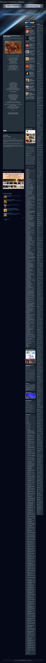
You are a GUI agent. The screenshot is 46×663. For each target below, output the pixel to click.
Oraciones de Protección (29, 191)
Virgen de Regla (39, 472)
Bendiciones (38, 96)
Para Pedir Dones (28, 276)
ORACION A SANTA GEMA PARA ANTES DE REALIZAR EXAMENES (31, 551)
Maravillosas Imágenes (28, 411)
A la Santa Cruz (39, 58)
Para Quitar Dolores (28, 301)
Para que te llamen (28, 342)
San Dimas (38, 292)
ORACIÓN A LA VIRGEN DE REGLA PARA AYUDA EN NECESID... (30, 554)
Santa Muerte (38, 413)
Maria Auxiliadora (39, 190)
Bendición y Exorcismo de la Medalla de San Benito (39, 98)
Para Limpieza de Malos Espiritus (30, 260)
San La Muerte (38, 332)
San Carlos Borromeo (39, 275)
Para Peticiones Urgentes (29, 286)
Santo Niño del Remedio (38, 435)
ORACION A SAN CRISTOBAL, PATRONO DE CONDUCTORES (31, 519)
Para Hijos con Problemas (29, 252)
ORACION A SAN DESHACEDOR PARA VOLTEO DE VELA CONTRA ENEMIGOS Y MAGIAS (32, 59)
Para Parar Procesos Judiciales (30, 274)
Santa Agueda (38, 373)
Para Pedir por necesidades (9, 38)
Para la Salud (28, 332)
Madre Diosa (38, 185)
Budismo (27, 169)
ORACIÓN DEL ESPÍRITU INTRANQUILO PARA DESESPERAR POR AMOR (32, 80)
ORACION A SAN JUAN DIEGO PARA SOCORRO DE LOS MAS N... (31, 514)
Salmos (27, 344)
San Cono (38, 288)
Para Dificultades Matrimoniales (30, 232)
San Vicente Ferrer (39, 370)
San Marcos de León (39, 339)
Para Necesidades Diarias (29, 265)
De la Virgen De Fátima (28, 407)
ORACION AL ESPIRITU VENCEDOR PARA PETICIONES (30, 496)
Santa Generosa (39, 390)
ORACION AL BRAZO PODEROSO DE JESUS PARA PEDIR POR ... (31, 556)
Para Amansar (28, 208)
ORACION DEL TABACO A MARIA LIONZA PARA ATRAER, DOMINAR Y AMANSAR (32, 31)
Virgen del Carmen (39, 501)
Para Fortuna (28, 249)
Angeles (38, 84)
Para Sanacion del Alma (29, 312)
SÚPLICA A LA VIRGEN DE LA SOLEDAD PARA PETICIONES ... (30, 462)
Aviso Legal (6, 219)
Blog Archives (33, 26)
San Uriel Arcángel (39, 367)
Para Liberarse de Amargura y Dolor (30, 257)
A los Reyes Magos (39, 69)
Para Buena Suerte (28, 216)
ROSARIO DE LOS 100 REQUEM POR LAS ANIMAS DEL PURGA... (31, 573)
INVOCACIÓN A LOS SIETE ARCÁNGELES (30, 512)
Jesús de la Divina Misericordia (39, 176)
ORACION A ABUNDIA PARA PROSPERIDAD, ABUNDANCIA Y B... (30, 522)
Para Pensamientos (28, 285)
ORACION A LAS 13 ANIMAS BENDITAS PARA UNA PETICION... (30, 544)
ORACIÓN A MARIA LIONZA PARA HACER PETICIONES (31, 464)
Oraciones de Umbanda (29, 193)
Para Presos (27, 288)
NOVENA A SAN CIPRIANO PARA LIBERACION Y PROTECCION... (30, 602)
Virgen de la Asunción (39, 473)
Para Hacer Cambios (29, 251)
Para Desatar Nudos (28, 227)
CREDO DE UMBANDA (30, 637)
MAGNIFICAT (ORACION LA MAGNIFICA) (30, 451)
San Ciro (38, 285)
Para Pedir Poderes (28, 282)
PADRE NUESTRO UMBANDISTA (29, 638)
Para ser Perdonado (28, 343)
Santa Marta (38, 402)
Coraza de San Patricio (40, 108)
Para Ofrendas (28, 271)
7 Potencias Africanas (39, 47)
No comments (7, 39)
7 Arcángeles (38, 42)
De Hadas (27, 403)
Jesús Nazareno (39, 168)
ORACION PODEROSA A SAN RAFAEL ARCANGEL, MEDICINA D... (30, 641)
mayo (28, 653)
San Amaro (38, 262)
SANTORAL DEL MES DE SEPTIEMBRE (29, 153)
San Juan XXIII (39, 326)
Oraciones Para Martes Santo (29, 376)
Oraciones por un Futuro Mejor (30, 196)
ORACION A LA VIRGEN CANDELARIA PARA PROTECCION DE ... (30, 510)
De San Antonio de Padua (29, 406)
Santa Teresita (38, 425)
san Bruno (38, 513)
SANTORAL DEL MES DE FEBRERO (30, 159)
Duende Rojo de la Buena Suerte (39, 139)
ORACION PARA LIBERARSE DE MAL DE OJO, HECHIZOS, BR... (31, 539)
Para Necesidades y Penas (29, 267)
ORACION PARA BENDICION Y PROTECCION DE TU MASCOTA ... (31, 604)
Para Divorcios (28, 234)
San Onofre (38, 350)
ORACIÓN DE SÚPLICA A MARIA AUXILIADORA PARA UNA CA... (31, 492)
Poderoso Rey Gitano (39, 240)
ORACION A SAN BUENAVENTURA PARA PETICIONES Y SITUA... (30, 436)
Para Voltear (27, 327)
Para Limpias (28, 259)
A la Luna (38, 55)
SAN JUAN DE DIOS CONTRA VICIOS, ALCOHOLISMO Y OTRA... (31, 648)
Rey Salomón (38, 245)
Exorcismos (27, 175)
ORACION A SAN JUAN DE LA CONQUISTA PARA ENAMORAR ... (31, 612)
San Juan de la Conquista (39, 329)
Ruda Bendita (38, 251)
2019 (27, 417)
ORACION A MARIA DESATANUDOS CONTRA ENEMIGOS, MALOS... (30, 607)
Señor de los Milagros (39, 448)
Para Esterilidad (28, 246)
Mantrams (27, 177)
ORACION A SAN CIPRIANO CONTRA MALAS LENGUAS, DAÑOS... (31, 614)
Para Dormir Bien (28, 236)
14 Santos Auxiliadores (39, 28)
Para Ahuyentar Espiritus (29, 204)
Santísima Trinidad (39, 442)
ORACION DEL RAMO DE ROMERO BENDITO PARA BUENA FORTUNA (30, 588)
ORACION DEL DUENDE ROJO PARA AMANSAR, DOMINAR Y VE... (31, 433)
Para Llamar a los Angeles (29, 262)
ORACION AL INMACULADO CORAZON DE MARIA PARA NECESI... (31, 547)
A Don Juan (38, 49)
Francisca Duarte (39, 158)
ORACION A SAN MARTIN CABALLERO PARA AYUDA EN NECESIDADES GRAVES (11, 36)
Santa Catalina (38, 379)
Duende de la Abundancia (38, 141)
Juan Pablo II (38, 177)
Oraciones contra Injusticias (29, 186)
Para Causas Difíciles (29, 219)
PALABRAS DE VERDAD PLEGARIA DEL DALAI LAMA (31, 442)
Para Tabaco (28, 320)
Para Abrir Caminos (28, 200)
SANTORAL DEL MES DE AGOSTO (30, 151)
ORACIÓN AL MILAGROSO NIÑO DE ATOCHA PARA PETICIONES (30, 480)
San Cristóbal (38, 289)
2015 (27, 420)
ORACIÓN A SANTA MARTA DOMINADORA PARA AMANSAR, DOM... (30, 466)
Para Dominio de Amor (29, 235)
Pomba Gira (38, 242)
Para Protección (28, 294)
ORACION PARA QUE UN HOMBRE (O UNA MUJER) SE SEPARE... (31, 568)
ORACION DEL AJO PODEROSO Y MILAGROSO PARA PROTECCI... (31, 580)
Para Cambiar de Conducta (29, 217)
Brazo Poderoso (39, 100)
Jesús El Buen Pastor (39, 165)
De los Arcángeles (28, 410)
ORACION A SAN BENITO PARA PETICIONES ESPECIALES (31, 498)
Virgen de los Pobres (39, 495)
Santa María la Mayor (39, 411)
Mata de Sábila (39, 196)
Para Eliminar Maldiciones (29, 238)
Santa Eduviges (39, 382)
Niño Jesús (38, 206)
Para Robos (27, 307)
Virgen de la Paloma (39, 481)
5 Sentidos (38, 40)
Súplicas (27, 346)
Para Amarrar (28, 209)
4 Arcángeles (38, 36)
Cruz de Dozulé (39, 121)
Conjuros (27, 172)
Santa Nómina (38, 416)
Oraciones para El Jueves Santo (29, 377)
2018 (27, 418)
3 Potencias (38, 35)
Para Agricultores (28, 203)
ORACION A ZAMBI (29, 627)
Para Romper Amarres (29, 308)
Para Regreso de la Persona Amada (30, 306)
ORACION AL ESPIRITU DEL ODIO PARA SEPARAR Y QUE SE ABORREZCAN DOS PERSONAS (32, 38)
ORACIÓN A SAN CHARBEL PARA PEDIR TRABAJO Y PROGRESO (30, 590)
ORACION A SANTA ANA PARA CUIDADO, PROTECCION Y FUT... (31, 624)
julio (27, 429)
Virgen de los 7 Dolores (40, 491)
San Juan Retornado (39, 324)
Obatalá (38, 227)
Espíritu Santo (38, 154)
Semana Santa (27, 380)
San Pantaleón (38, 354)
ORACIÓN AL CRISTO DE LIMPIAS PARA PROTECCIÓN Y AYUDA (31, 500)
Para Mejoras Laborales (29, 263)
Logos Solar (38, 183)
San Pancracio (38, 353)
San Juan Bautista (39, 318)
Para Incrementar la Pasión (29, 253)
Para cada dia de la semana (29, 328)
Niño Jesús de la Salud (39, 209)
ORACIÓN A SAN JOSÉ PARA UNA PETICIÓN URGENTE (30, 476)
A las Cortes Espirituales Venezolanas (38, 63)
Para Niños (27, 268)
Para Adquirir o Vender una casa (30, 202)
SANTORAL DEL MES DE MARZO (30, 161)
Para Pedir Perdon (28, 281)
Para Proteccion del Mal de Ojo (30, 292)
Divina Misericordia (39, 127)
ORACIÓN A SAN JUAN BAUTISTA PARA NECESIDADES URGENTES (31, 563)
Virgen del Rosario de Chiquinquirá (39, 507)
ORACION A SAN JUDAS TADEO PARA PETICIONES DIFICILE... (31, 621)
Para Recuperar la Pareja (29, 304)
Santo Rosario (38, 437)
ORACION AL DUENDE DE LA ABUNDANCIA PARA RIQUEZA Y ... (30, 440)
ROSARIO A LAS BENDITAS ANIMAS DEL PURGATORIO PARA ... (31, 571)
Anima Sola (38, 87)
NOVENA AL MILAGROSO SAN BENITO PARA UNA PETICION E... (31, 508)
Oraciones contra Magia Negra (30, 187)
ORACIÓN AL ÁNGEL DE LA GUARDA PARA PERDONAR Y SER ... (31, 447)
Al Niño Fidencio (39, 75)
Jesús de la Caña (39, 174)
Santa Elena (38, 383)
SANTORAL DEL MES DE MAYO (30, 147)
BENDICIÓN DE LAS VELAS (30, 483)
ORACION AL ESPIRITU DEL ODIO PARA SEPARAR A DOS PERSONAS (32, 51)
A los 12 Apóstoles (39, 65)
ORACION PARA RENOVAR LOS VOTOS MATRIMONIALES (31, 523)
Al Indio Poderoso (39, 74)
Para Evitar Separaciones (29, 247)
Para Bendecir (28, 214)
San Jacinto (38, 311)
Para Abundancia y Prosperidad (30, 201)
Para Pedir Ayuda (28, 275)
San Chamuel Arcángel (39, 278)
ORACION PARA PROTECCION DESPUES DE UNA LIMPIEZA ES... (31, 537)
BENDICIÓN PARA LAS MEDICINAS (30, 484)
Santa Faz (38, 386)
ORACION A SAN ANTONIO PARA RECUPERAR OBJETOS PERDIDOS (30, 503)
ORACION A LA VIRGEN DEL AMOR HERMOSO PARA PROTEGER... (30, 487)
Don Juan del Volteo (39, 135)
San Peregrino (38, 358)
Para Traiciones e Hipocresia (29, 322)
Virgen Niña (38, 462)
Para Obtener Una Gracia (29, 269)
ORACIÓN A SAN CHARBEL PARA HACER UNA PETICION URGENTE (31, 595)
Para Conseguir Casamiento (29, 224)
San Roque (38, 363)
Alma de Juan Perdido (39, 78)
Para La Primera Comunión (29, 254)
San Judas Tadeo (39, 331)
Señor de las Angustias (39, 446)
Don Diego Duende (39, 130)
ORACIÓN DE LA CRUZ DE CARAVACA (30, 445)
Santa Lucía (38, 399)
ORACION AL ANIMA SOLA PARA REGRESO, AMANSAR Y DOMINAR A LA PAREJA (32, 45)
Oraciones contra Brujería (29, 184)
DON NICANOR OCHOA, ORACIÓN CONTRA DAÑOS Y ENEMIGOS (31, 87)
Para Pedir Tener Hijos (29, 283)
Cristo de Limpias (39, 118)
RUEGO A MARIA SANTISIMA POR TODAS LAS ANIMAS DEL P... (30, 600)
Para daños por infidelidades (29, 329)
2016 (27, 419)
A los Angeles (38, 66)
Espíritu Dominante (39, 151)
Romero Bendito (39, 248)
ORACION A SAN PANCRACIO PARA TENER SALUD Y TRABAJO (31, 471)
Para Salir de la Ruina (29, 310)
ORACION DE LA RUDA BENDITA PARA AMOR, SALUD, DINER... (30, 585)
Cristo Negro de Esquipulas (39, 115)
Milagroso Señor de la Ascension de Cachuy (39, 199)
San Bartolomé (39, 268)
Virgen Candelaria (39, 455)
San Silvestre (38, 366)
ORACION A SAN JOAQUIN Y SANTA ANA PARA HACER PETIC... (30, 528)
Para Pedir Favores (28, 277)
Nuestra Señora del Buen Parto (39, 221)
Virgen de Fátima (39, 467)
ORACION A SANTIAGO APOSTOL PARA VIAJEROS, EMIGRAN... (31, 566)
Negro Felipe (38, 203)
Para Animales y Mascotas (29, 212)
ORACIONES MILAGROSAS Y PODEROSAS (9, 199)
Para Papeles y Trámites (29, 273)
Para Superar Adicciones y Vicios (30, 319)
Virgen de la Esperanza (40, 477)
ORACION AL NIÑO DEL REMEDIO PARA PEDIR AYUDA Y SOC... (30, 542)
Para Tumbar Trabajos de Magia (30, 323)
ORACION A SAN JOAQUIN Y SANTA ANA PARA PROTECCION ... (30, 526)
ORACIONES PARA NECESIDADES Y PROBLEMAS (10, 208)
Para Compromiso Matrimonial (30, 223)
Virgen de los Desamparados (39, 493)
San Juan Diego (39, 321)
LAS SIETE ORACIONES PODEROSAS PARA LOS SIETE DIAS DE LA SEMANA (32, 94)
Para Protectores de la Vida (29, 297)
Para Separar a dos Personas (30, 317)
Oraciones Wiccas (28, 182)
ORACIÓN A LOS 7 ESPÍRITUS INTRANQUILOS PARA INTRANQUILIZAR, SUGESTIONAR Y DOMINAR (32, 66)
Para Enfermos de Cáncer (29, 243)
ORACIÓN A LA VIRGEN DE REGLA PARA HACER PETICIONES (30, 559)
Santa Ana (38, 374)
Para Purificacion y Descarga (29, 299)
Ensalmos (27, 174)
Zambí (37, 512)
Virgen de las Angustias (40, 485)
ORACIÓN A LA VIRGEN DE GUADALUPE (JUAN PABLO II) (31, 459)
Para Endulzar (28, 241)
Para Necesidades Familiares (30, 266)
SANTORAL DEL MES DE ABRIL (30, 162)
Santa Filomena (39, 387)
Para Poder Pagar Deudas (29, 287)
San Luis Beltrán (39, 335)
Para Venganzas (28, 324)
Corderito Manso (39, 110)
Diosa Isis (38, 126)
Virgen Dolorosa (39, 458)
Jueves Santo (27, 368)
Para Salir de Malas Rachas (29, 309)
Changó (38, 103)
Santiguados (27, 345)
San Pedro (38, 357)
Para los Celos (28, 333)
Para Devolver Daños (29, 231)
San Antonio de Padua (39, 266)
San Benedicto (38, 269)
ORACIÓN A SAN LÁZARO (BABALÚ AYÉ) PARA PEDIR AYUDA (31, 489)
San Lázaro (38, 338)
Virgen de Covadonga (39, 465)
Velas (27, 347)
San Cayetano (38, 277)
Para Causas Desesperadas (29, 218)
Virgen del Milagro (39, 502)
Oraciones (27, 178)
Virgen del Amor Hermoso (39, 497)
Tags (29, 26)
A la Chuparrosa (39, 54)
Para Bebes (27, 213)
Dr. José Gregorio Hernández (39, 137)
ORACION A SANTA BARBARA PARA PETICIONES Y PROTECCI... (31, 609)
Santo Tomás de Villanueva (39, 439)
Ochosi (38, 228)
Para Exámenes (28, 248)
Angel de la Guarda (39, 83)
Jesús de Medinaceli (39, 171)
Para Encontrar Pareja (29, 239)
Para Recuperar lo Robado (29, 305)
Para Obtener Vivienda (29, 270)
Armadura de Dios (39, 93)
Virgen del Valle (39, 509)
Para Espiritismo (28, 244)
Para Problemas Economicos (15, 38)
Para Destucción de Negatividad (30, 230)
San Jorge (38, 315)
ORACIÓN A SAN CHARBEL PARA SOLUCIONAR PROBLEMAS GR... (30, 592)
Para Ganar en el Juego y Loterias (30, 250)
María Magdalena (39, 193)
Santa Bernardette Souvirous (39, 376)
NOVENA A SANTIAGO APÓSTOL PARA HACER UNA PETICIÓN (31, 561)
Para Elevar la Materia (29, 237)
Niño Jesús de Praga (39, 207)
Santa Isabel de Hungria (39, 394)
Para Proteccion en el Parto (29, 293)
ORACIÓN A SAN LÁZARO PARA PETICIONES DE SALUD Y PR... (31, 494)
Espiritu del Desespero (39, 149)
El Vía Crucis (27, 367)
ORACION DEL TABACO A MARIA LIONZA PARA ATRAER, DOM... (30, 626)
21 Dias (38, 32)
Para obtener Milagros (29, 338)
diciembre (28, 423)
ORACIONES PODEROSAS (22, 660)
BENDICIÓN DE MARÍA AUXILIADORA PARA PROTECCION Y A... (30, 505)
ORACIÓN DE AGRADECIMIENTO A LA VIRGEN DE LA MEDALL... (30, 431)
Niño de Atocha (39, 211)
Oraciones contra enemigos (29, 190)
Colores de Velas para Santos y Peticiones (39, 105)
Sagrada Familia (39, 252)
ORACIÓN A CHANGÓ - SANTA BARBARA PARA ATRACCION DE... (31, 453)
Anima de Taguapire (39, 88)
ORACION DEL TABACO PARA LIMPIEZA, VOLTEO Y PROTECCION (32, 73)
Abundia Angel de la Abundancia (39, 71)
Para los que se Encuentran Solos (30, 336)
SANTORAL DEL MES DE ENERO (30, 158)
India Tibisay (38, 162)
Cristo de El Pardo (39, 117)
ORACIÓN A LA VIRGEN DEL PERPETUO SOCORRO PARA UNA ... (31, 629)
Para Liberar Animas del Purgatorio (30, 256)
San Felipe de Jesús (39, 298)
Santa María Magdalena (38, 404)
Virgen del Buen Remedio (39, 499)
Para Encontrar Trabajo (29, 240)
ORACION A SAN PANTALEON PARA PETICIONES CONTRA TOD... (31, 517)
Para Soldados (28, 318)
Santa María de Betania (40, 407)
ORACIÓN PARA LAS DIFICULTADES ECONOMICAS (29, 468)
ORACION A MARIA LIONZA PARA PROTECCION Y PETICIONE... (30, 619)
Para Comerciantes (28, 222)
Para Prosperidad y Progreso (29, 291)
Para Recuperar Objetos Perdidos (30, 303)
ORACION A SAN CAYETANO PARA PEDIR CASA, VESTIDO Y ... (31, 578)
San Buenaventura (39, 272)
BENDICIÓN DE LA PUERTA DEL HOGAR (30, 473)
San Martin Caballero (39, 341)
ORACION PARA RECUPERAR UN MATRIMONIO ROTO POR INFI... (31, 533)
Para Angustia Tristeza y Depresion (30, 211)
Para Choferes (28, 221)
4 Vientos (38, 39)
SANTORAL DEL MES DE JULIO (30, 150)
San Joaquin (38, 314)
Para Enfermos (28, 242)
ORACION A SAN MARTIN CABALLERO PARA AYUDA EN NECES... (30, 549)
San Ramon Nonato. (39, 362)
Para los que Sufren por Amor (30, 334)
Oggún (38, 231)
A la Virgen (38, 61)
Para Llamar (27, 261)
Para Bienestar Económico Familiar (30, 215)
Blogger (30, 660)
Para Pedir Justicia (28, 278)
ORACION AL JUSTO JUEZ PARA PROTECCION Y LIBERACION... (30, 597)
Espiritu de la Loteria (39, 147)
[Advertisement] (23, 13)
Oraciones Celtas (28, 179)
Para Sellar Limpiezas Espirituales (30, 314)
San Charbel (38, 280)
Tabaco (38, 452)
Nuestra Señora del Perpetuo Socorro (39, 223)
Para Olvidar (27, 272)
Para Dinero (27, 233)
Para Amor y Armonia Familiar (30, 210)
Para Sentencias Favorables (29, 315)
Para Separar (28, 316)
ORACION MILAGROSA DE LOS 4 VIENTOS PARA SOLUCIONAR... (31, 583)
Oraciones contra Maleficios (29, 188)
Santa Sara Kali (39, 420)
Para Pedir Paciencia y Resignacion (30, 280)
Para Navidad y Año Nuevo (29, 264)
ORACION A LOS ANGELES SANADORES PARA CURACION (30, 632)
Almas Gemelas (39, 80)
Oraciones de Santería (29, 192)
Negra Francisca (39, 202)
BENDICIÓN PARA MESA (30, 457)
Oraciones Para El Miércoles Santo (30, 373)
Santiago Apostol (39, 428)
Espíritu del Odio (39, 155)
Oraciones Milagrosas (29, 181)
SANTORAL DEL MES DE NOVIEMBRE (29, 155)
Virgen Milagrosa (39, 461)
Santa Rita (38, 417)
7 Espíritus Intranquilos (39, 45)
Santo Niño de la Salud (39, 433)
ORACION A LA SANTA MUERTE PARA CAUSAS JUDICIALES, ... (31, 616)
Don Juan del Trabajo (39, 133)
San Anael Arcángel (39, 263)
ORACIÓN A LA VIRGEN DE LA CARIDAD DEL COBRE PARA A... (31, 456)
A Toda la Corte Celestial (39, 51)
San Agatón (38, 259)
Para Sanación (28, 313)
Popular (27, 26)
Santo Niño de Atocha (39, 431)
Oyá (37, 235)
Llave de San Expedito (39, 181)
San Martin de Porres (39, 343)
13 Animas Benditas (39, 25)
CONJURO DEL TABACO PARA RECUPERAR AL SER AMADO (31, 646)
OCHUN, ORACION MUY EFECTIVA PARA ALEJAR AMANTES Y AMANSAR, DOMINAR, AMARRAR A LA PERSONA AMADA (13, 210)
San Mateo (38, 345)
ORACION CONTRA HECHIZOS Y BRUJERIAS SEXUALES (31, 535)
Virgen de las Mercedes (40, 489)
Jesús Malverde (39, 167)
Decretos (27, 173)
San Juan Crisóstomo (39, 319)
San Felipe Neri (39, 297)
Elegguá (38, 142)
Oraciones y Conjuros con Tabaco (30, 197)
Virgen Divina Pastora (39, 456)
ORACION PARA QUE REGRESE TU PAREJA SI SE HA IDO (31, 575)
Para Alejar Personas (29, 207)
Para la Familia (28, 331)
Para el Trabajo (28, 330)
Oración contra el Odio (29, 198)
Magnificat (27, 176)
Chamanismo (28, 170)
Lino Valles (38, 180)
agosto (28, 428)
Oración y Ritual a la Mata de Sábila (30, 199)
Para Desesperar (28, 228)
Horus (37, 159)
